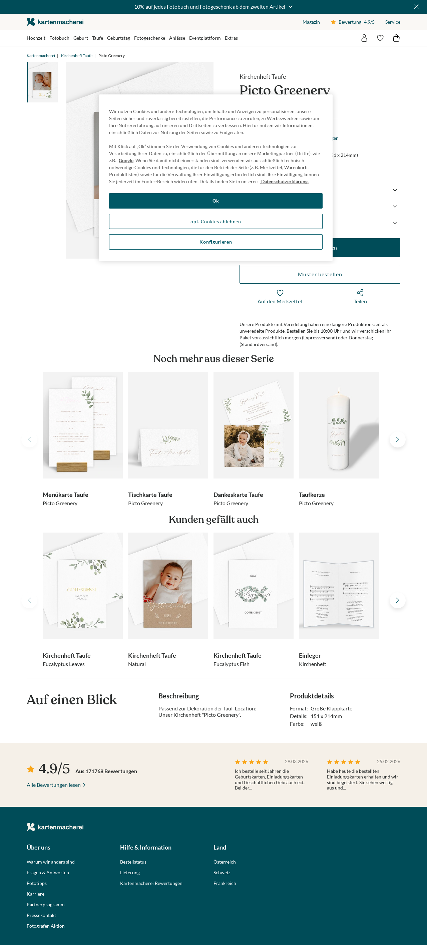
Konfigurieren (215, 242)
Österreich (225, 862)
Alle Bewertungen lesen (54, 784)
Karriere (35, 894)
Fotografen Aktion (46, 926)
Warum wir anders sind (51, 862)
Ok (215, 201)
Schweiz (222, 872)
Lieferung (130, 872)
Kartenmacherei (41, 55)
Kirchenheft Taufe (76, 55)
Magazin (311, 22)
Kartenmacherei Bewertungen (151, 883)
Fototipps (37, 883)
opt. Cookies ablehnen (215, 221)
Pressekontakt (41, 915)
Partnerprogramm (46, 904)
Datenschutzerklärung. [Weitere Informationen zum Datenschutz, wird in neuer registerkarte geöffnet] (284, 181)
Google (126, 160)
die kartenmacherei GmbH (55, 22)
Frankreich (225, 883)
